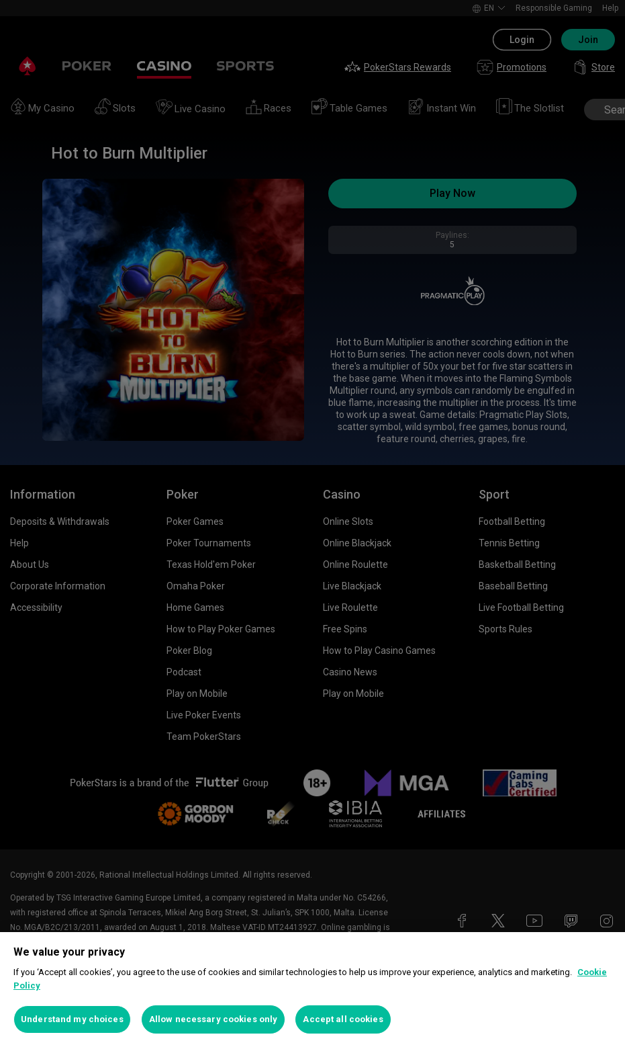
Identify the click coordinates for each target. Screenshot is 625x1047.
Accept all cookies (343, 1019)
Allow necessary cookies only (213, 1019)
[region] (312, 989)
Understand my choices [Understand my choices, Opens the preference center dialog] (72, 1019)
